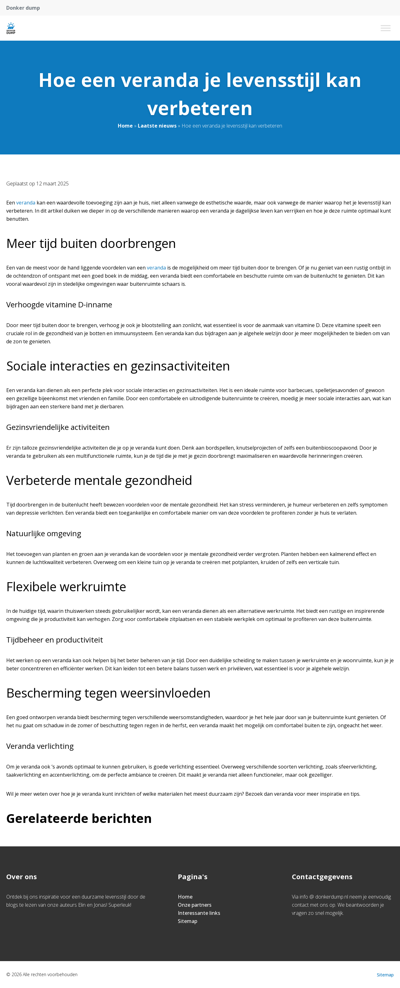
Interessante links (199, 913)
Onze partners (195, 904)
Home (125, 125)
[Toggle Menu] (386, 28)
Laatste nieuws (157, 125)
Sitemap (187, 921)
